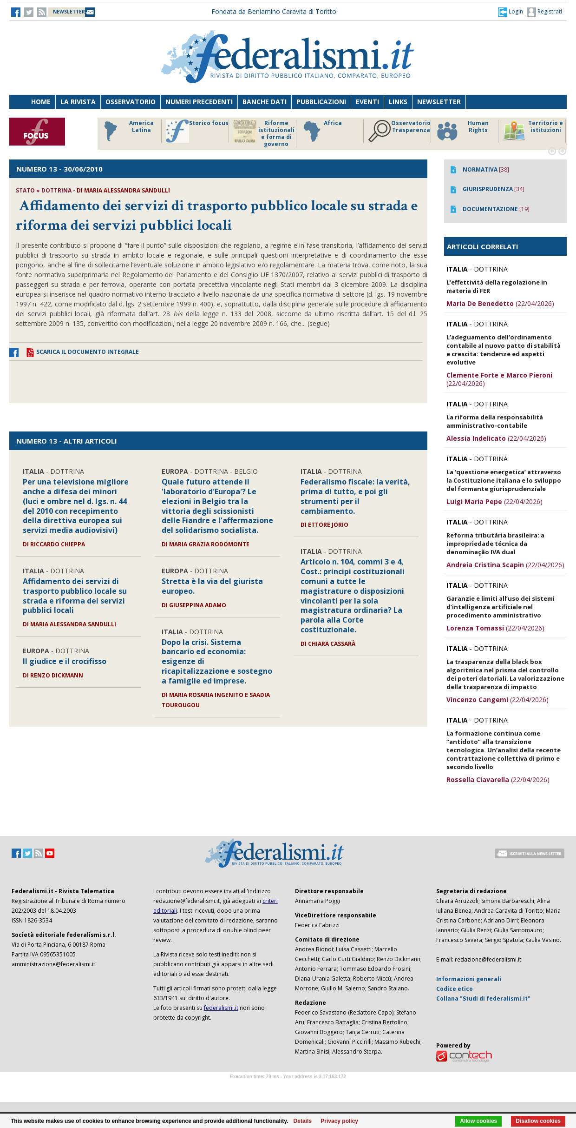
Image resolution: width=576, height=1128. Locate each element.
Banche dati (264, 101)
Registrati (544, 12)
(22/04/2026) (500, 303)
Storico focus (197, 131)
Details (303, 1121)
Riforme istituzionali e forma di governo (264, 133)
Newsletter (439, 101)
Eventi (367, 101)
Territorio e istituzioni (533, 131)
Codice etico (454, 989)
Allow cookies (478, 1121)
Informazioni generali (468, 979)
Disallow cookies (538, 1121)
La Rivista (78, 101)
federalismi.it (221, 1008)
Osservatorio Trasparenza (399, 131)
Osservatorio (130, 101)
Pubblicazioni (321, 101)
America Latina (126, 131)
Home (41, 101)
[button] (510, 11)
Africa (321, 131)
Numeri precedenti (199, 101)
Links (398, 101)
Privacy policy (339, 1121)
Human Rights (462, 131)
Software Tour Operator (288, 1087)
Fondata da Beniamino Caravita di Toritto (273, 11)
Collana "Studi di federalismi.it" (483, 998)
